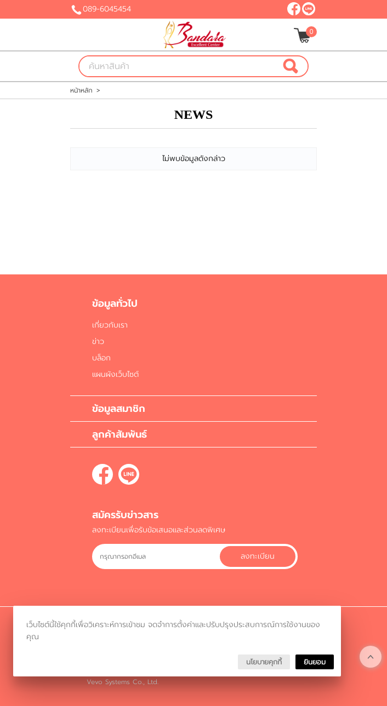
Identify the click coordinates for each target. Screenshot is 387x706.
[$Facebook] (293, 8)
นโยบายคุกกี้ (264, 662)
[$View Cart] (304, 35)
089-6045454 (107, 9)
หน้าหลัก (81, 90)
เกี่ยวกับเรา (110, 325)
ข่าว (98, 341)
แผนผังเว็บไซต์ (115, 374)
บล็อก (101, 358)
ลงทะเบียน (258, 556)
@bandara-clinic (308, 8)
